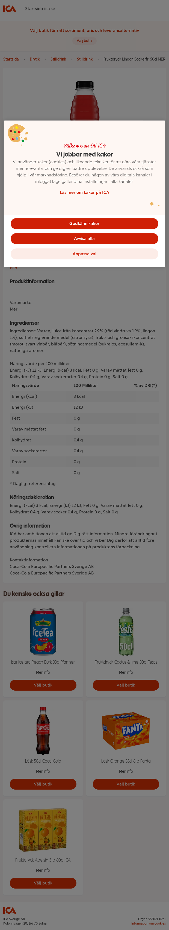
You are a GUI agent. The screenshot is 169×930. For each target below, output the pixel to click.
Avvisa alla (84, 238)
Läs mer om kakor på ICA (84, 192)
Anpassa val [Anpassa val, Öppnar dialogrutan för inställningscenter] (84, 254)
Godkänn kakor (84, 223)
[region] (84, 194)
